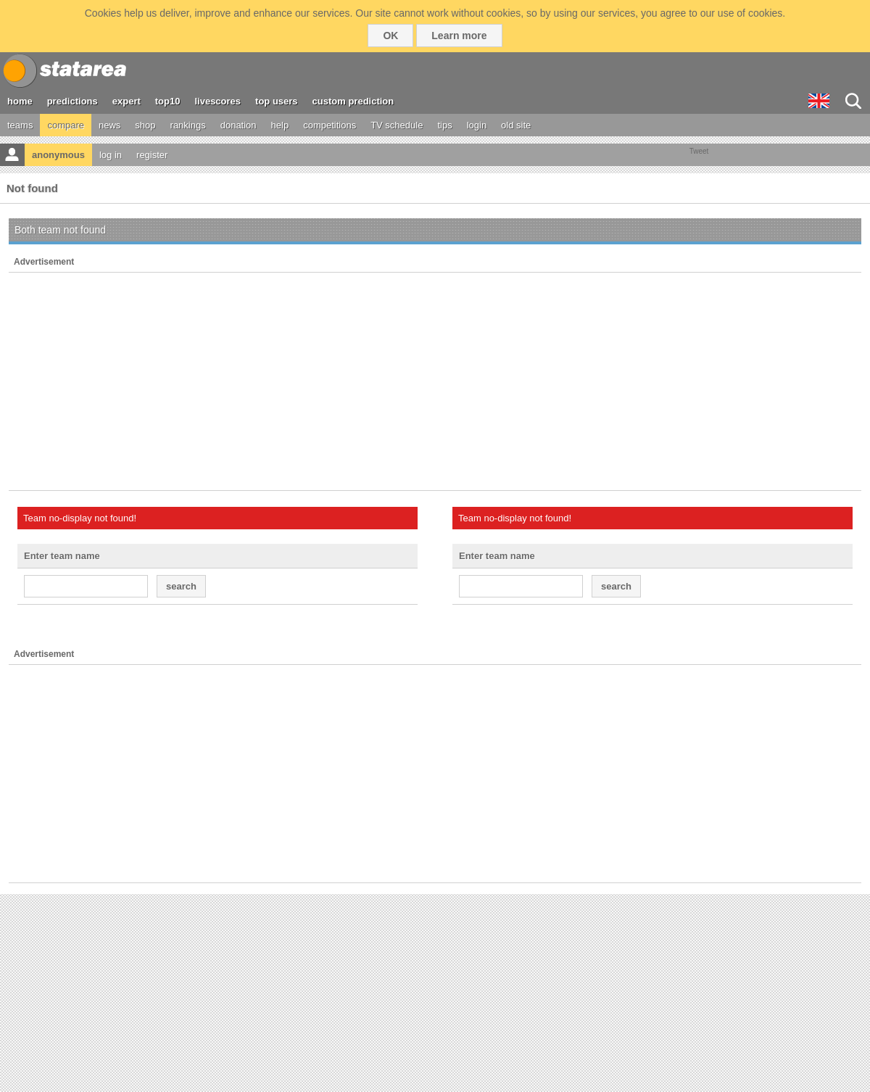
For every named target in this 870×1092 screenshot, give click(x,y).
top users (276, 101)
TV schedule (396, 125)
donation (238, 125)
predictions (72, 101)
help (280, 125)
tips (444, 125)
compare (65, 125)
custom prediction (353, 101)
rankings (188, 125)
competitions (329, 125)
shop (145, 125)
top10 (168, 101)
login (476, 125)
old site (516, 125)
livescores (217, 101)
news (109, 125)
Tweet (699, 151)
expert (126, 101)
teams (20, 125)
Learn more (458, 35)
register (151, 154)
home (20, 101)
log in (110, 154)
